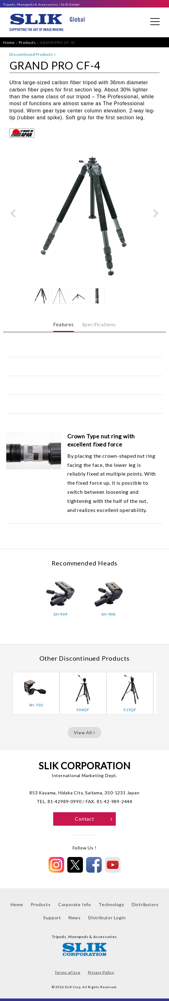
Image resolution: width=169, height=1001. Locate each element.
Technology (111, 904)
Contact (94, 819)
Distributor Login (107, 917)
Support (52, 917)
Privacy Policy (101, 972)
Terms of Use (67, 972)
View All (84, 732)
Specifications (99, 324)
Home (9, 42)
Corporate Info (74, 904)
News (75, 917)
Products (27, 42)
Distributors (145, 904)
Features (63, 324)
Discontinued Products (32, 54)
